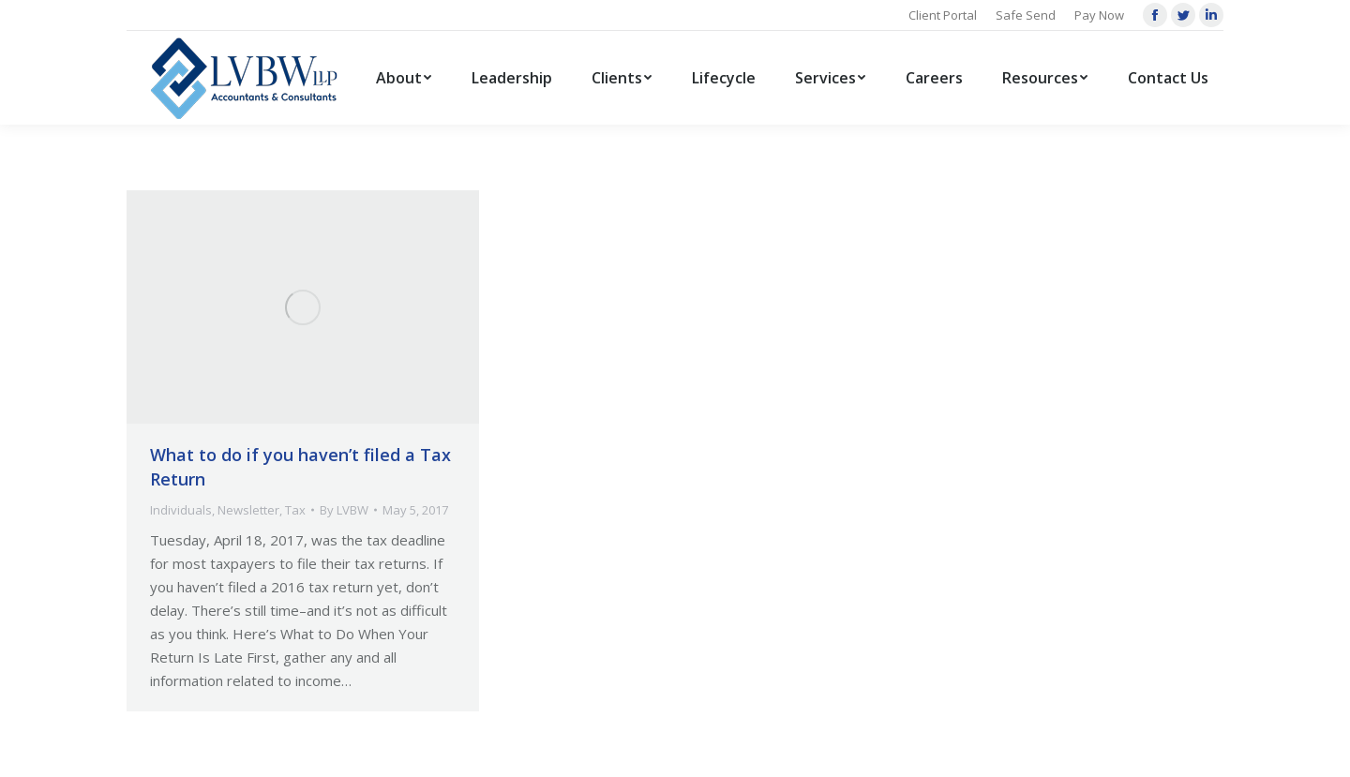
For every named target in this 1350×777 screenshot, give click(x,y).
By (344, 509)
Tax (295, 509)
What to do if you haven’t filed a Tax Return (300, 466)
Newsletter (248, 509)
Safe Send (1026, 15)
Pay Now (1099, 15)
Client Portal (942, 15)
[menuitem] (404, 78)
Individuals (181, 509)
